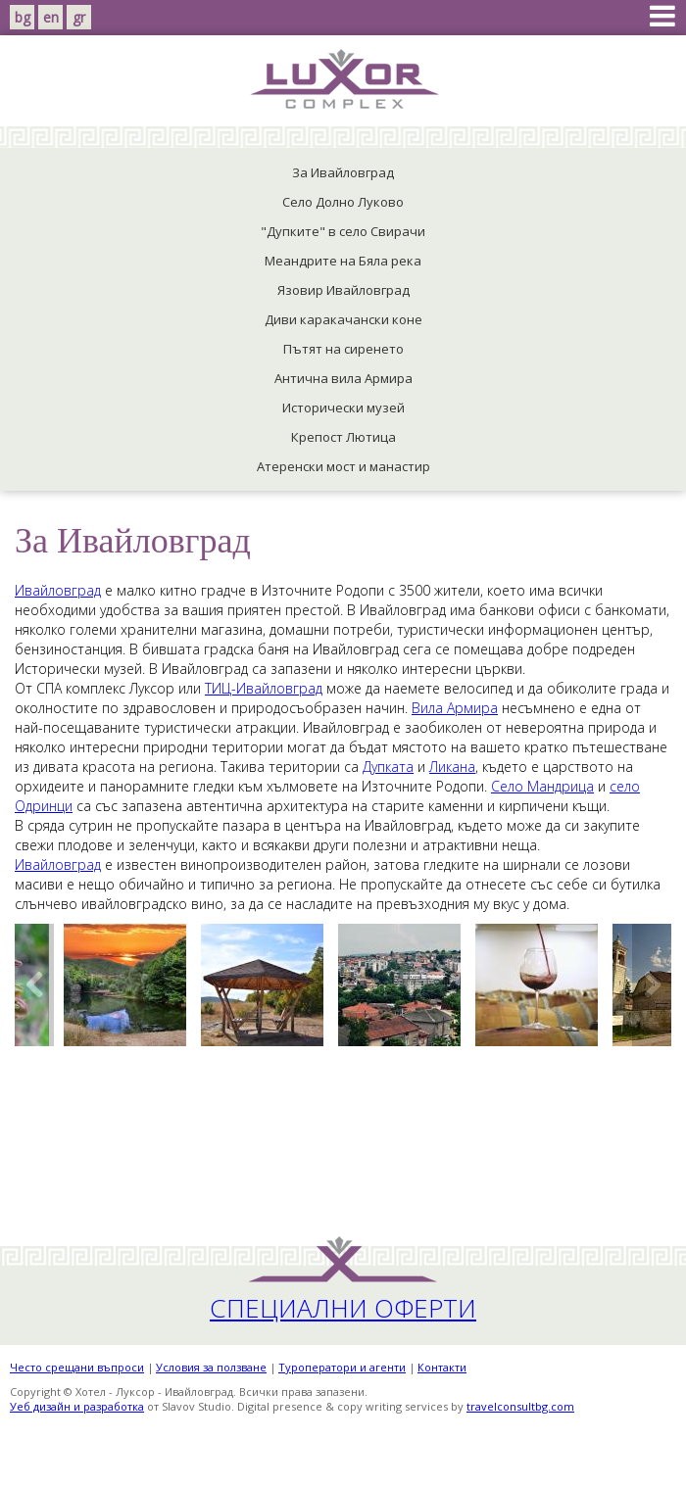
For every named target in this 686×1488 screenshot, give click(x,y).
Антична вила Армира (343, 378)
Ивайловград (58, 590)
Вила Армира (455, 707)
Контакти (441, 1367)
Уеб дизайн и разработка (77, 1406)
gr (79, 17)
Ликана (452, 766)
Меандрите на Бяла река (343, 260)
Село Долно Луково (343, 202)
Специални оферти (343, 1307)
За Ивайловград (343, 172)
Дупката (388, 766)
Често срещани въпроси (77, 1367)
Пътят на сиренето (343, 349)
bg (22, 17)
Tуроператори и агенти (342, 1367)
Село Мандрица (542, 786)
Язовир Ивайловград (343, 290)
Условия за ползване (211, 1367)
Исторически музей (343, 407)
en (51, 17)
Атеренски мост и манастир (343, 466)
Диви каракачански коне (343, 319)
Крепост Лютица (343, 437)
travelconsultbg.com (520, 1406)
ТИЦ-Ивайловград (263, 688)
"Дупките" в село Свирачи (343, 231)
